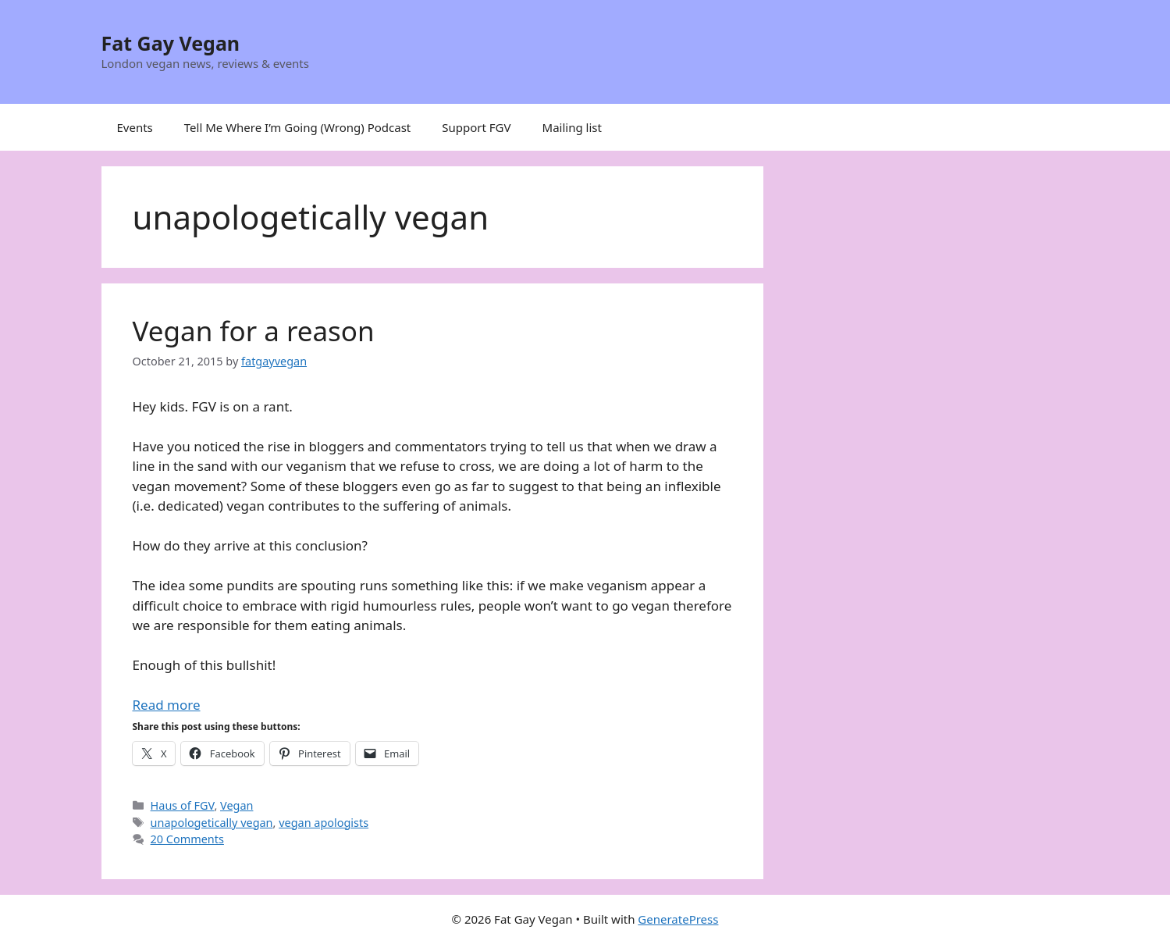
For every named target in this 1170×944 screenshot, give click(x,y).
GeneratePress (678, 919)
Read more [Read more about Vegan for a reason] (167, 705)
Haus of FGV (183, 805)
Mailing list (572, 127)
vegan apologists (323, 822)
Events (135, 127)
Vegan (236, 805)
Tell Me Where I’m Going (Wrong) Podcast (297, 127)
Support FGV (476, 127)
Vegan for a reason (254, 330)
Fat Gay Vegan (170, 43)
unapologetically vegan (212, 822)
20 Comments (187, 839)
